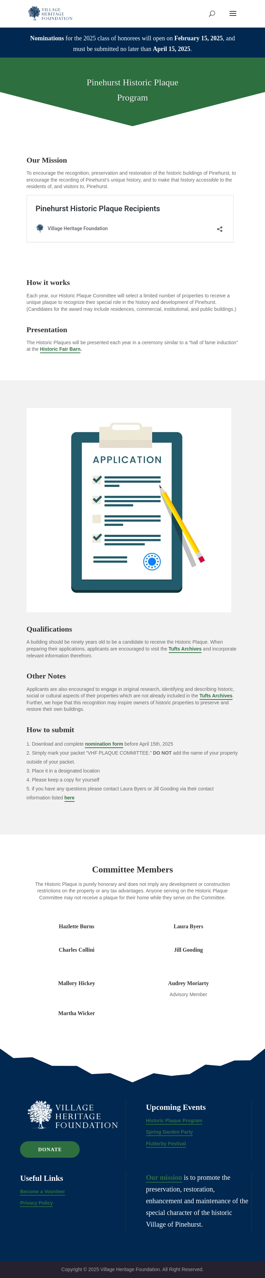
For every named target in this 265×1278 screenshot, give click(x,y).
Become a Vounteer (42, 1191)
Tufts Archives (185, 649)
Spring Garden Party (169, 1132)
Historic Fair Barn (60, 349)
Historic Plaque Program (174, 1120)
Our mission (164, 1177)
